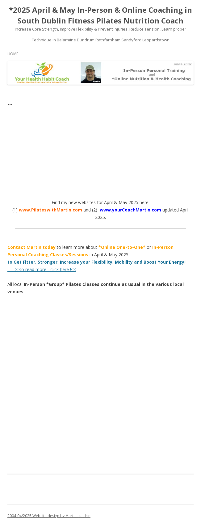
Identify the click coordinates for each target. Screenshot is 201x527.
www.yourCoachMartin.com (130, 210)
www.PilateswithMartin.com (50, 210)
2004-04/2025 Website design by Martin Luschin (48, 515)
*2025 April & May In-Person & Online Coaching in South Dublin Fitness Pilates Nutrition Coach (100, 15)
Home (12, 53)
